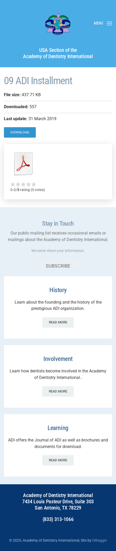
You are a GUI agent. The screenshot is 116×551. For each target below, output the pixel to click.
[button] (103, 23)
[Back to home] (58, 23)
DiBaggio (99, 540)
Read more (58, 320)
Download (19, 132)
